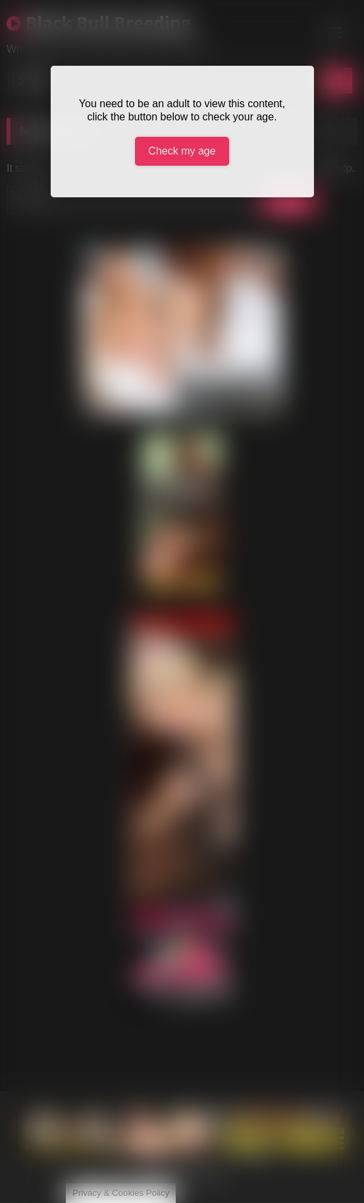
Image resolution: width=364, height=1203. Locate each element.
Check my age (181, 151)
